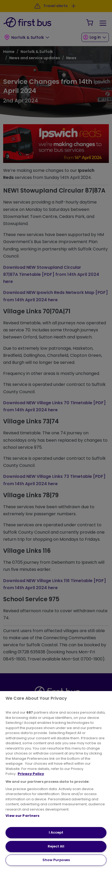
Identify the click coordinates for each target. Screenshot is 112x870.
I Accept (56, 832)
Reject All (56, 846)
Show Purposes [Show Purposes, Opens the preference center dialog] (56, 859)
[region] (56, 780)
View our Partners (23, 815)
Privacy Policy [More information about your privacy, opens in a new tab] (31, 773)
